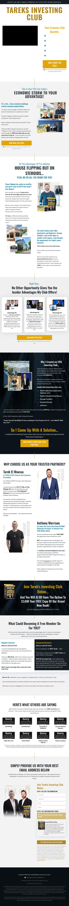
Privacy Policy (58, 858)
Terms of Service (38, 883)
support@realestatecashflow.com (35, 877)
